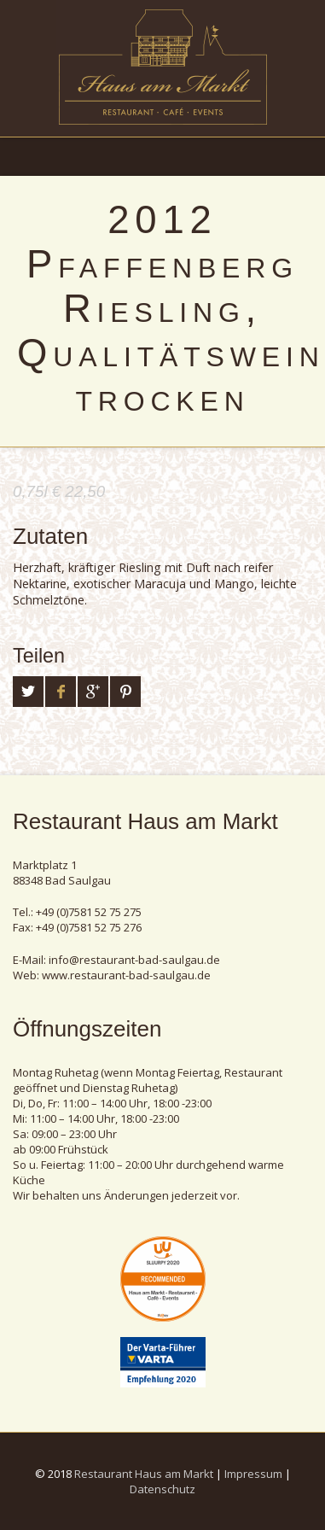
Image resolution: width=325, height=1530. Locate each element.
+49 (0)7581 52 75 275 (89, 912)
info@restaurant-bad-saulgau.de (134, 959)
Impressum (253, 1473)
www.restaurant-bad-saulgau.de (126, 975)
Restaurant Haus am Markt (143, 1473)
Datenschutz (162, 1489)
